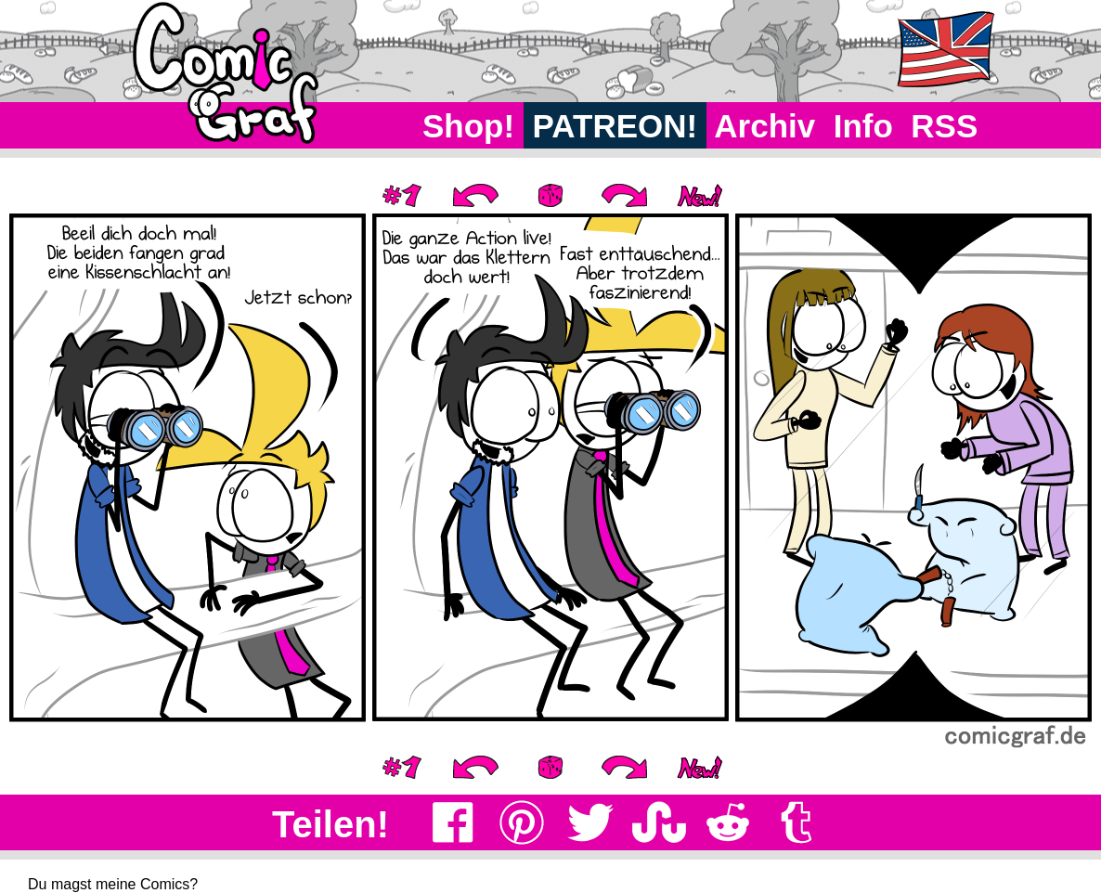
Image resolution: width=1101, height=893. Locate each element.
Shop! (468, 126)
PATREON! (615, 126)
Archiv (765, 126)
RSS (944, 126)
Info (863, 126)
